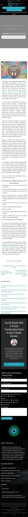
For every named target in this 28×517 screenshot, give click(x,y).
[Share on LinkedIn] (20, 261)
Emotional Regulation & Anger (8, 478)
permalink (14, 267)
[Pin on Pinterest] (18, 261)
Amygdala (16, 93)
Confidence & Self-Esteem (7, 473)
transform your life (10, 243)
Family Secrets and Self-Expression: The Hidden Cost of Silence (14, 299)
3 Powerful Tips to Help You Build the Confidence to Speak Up (13, 286)
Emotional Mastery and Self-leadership (10, 475)
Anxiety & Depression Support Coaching (10, 470)
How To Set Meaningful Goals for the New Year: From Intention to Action (14, 303)
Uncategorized (17, 265)
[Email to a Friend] (15, 261)
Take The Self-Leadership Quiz (14, 364)
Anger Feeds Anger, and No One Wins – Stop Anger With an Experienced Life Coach (13, 308)
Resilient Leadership (6, 480)
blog (13, 265)
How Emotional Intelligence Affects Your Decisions (6, 273)
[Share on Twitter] (13, 261)
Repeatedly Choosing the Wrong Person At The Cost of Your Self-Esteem (13, 312)
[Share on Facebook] (10, 261)
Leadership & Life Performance (8, 468)
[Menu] (2, 4)
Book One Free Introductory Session (13, 37)
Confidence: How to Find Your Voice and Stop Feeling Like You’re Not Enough (14, 290)
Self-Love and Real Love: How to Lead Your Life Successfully (12, 295)
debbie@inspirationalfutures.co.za (10, 492)
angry (19, 108)
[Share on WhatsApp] (8, 261)
